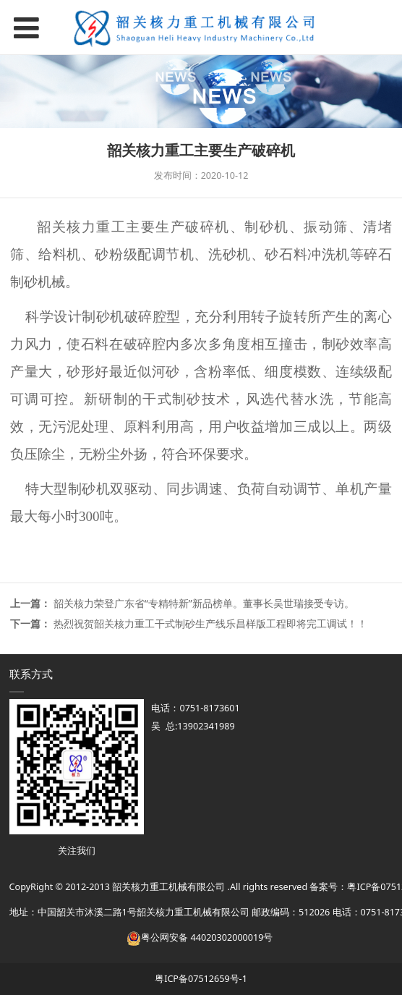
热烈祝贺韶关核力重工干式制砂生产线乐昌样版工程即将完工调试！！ (210, 623)
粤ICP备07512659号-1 (201, 979)
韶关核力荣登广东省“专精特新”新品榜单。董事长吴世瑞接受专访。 (204, 603)
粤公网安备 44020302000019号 (200, 937)
